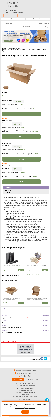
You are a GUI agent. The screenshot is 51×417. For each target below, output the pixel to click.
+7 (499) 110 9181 (10, 10)
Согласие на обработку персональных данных (25, 396)
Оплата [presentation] (7, 192)
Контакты (13, 19)
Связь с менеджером (32, 379)
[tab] (26, 187)
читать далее (45, 315)
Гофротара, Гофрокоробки (15, 48)
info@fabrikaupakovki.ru (25, 390)
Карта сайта (25, 394)
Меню (5, 365)
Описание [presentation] (8, 187)
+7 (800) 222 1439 (10, 12)
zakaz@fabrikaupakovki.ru (27, 388)
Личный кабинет (37, 19)
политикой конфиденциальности (25, 408)
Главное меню (9, 23)
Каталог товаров (44, 23)
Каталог (23, 365)
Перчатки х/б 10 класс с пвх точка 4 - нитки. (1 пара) (37, 265)
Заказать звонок (9, 15)
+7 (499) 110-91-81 (26, 376)
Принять (25, 412)
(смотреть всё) (12, 309)
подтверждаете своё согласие (13, 406)
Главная (4, 48)
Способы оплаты (25, 400)
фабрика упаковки (13, 4)
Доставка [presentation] (8, 190)
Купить (21, 114)
